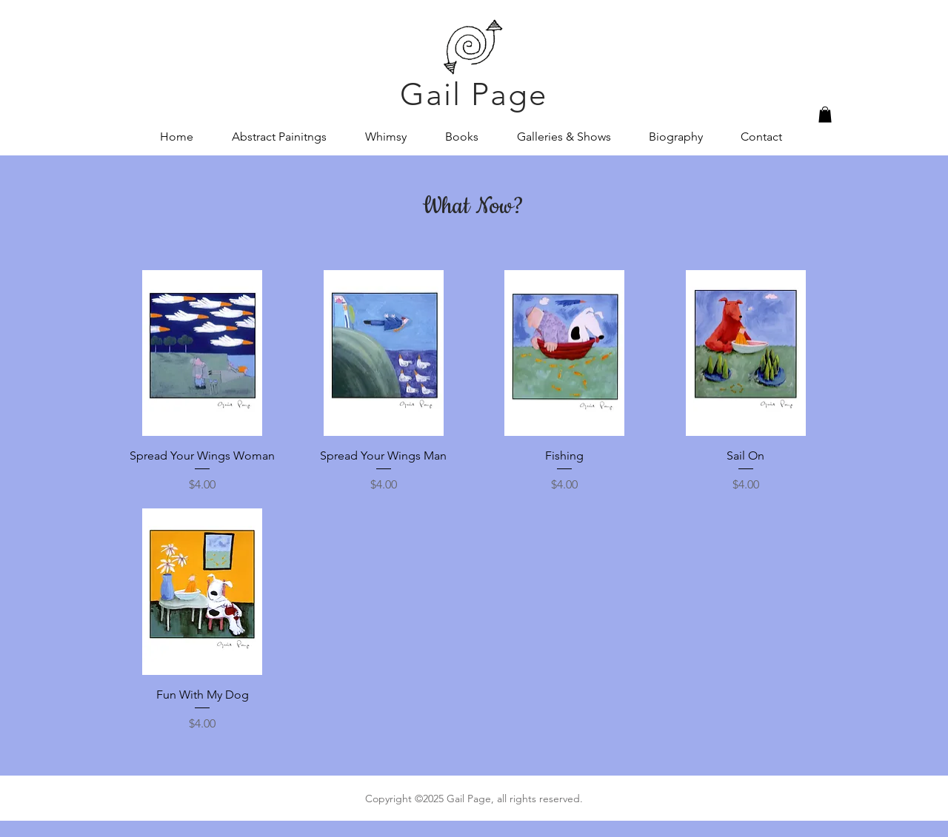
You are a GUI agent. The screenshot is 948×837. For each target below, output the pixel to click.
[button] (825, 115)
